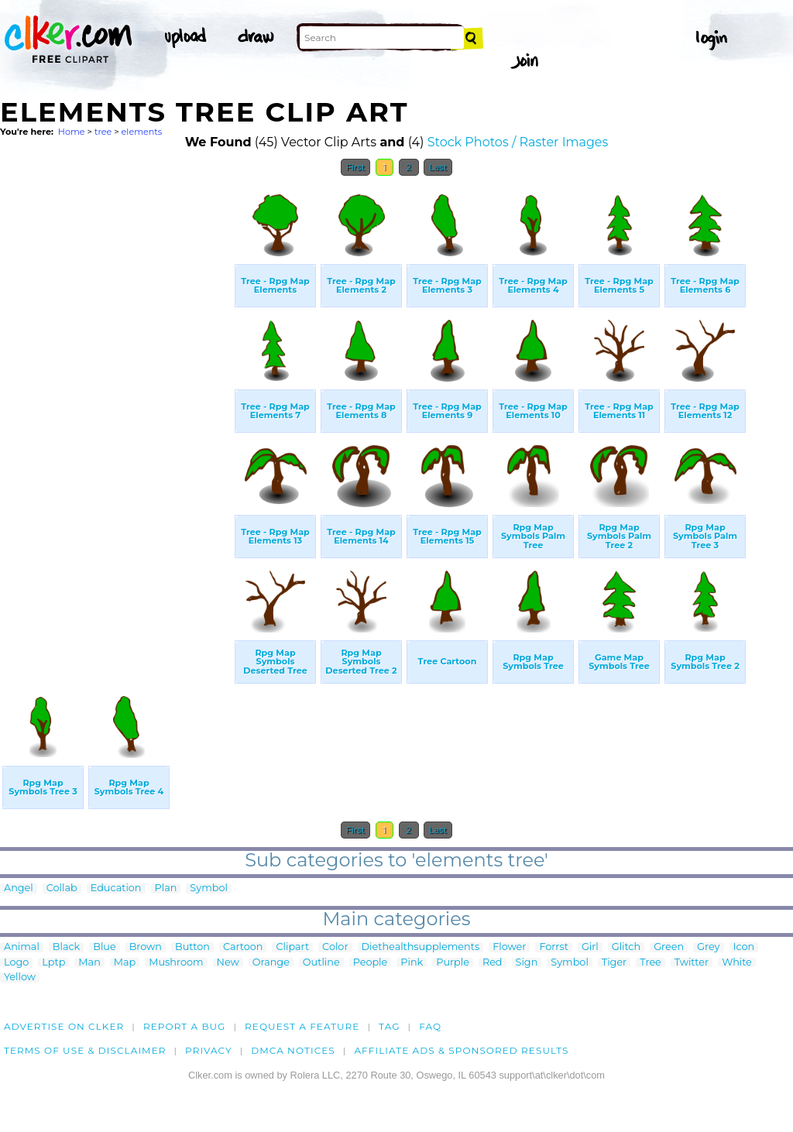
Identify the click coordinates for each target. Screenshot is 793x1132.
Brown (145, 947)
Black (66, 947)
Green (669, 947)
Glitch (626, 947)
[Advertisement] (116, 416)
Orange (271, 963)
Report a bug (184, 1026)
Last (438, 167)
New (228, 963)
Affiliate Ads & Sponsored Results (461, 1050)
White (737, 963)
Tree (650, 963)
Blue (104, 947)
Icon (744, 947)
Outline (321, 963)
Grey (708, 947)
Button (192, 947)
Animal (21, 947)
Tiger (614, 963)
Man (89, 963)
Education (116, 888)
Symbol (209, 888)
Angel (18, 888)
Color (335, 947)
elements (142, 131)
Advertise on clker (64, 1026)
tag (389, 1026)
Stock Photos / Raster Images (518, 142)
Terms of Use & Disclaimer (85, 1050)
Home (71, 131)
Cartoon (243, 947)
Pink (411, 963)
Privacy (208, 1050)
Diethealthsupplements (421, 947)
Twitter (692, 963)
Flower (509, 947)
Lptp (53, 963)
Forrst (553, 947)
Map (125, 963)
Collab (61, 888)
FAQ (430, 1026)
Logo (16, 963)
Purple (452, 963)
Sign (527, 963)
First (356, 167)
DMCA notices (293, 1050)
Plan (166, 888)
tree (103, 131)
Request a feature (302, 1026)
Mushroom (176, 963)
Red (492, 963)
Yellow (20, 977)
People (370, 963)
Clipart (292, 947)
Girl (590, 947)
